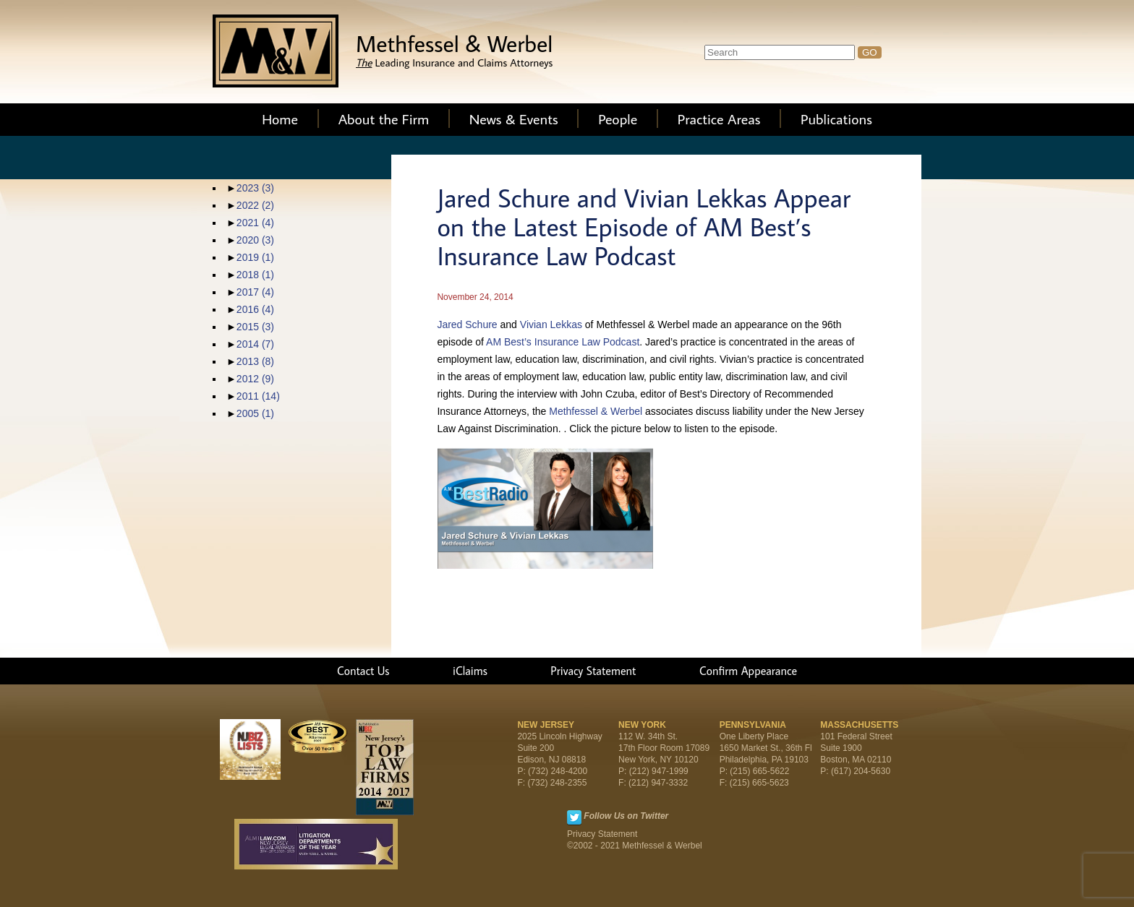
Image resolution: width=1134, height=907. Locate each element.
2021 (255, 222)
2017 (255, 292)
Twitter (574, 817)
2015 (255, 326)
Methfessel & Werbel (595, 411)
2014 (255, 344)
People (617, 118)
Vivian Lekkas (551, 324)
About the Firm (384, 118)
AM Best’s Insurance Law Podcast (562, 342)
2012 (255, 378)
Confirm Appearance (748, 670)
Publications (836, 118)
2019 (255, 257)
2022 (255, 205)
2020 (255, 240)
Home (280, 118)
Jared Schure (467, 324)
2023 (255, 188)
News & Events (513, 118)
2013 (255, 361)
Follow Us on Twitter (626, 816)
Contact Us (363, 670)
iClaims (470, 670)
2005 (255, 413)
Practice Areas (719, 118)
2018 (255, 274)
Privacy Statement (593, 670)
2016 (255, 309)
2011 (258, 396)
